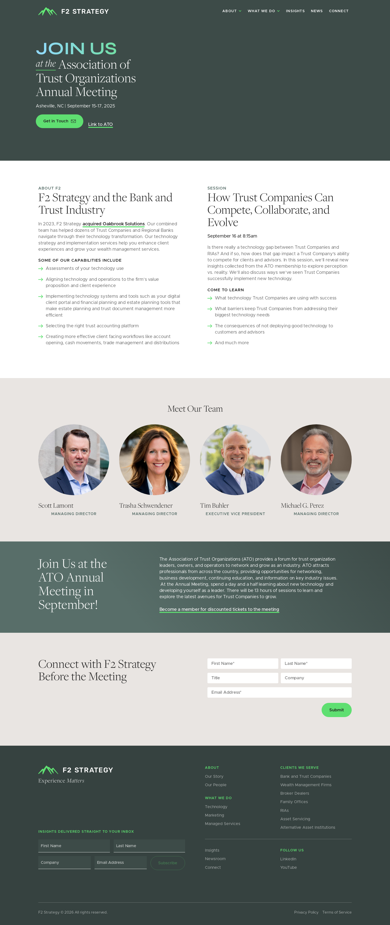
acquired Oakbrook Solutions (114, 224)
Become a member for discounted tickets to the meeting (219, 609)
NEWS (317, 11)
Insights (295, 11)
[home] (73, 11)
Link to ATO (100, 124)
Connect (339, 11)
